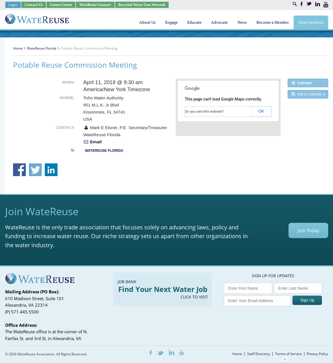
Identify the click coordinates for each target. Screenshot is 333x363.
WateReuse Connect (95, 5)
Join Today (308, 230)
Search (294, 4)
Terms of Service (288, 353)
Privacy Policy (317, 353)
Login (13, 5)
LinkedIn (317, 4)
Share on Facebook (19, 169)
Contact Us (34, 5)
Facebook (301, 4)
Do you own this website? (204, 112)
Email (92, 141)
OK (261, 111)
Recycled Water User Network (141, 5)
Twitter (309, 3)
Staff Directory (258, 353)
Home (18, 48)
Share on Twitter (35, 169)
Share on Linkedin (51, 169)
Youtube (325, 4)
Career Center (61, 5)
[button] (308, 94)
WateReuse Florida (41, 48)
